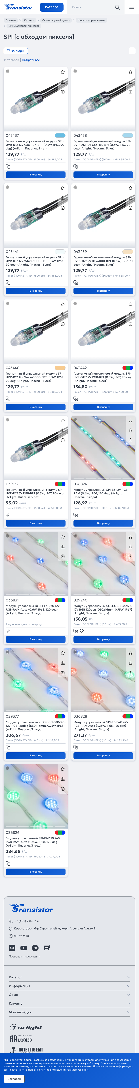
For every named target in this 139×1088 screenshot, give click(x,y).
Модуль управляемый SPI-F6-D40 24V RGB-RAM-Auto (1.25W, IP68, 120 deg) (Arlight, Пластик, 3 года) (100, 725)
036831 (12, 600)
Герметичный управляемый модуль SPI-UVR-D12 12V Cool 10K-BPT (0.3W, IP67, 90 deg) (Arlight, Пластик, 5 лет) (35, 144)
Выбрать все (31, 60)
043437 (12, 135)
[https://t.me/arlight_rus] (35, 948)
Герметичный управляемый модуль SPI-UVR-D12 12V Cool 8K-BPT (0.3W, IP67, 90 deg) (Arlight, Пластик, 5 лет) (102, 144)
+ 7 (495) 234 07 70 (27, 921)
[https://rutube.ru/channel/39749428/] (47, 948)
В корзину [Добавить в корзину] (36, 174)
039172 (12, 484)
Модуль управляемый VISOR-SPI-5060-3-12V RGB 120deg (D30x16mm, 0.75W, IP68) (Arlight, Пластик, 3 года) (36, 725)
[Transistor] (18, 6)
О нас (13, 995)
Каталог (51, 7)
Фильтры (15, 51)
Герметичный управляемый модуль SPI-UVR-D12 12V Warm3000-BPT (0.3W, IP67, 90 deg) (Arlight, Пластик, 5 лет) (35, 377)
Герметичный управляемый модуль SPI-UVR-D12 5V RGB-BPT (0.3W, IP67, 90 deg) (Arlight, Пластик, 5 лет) (35, 493)
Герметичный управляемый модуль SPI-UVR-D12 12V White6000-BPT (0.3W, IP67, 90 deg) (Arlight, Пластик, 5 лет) (35, 260)
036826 (13, 832)
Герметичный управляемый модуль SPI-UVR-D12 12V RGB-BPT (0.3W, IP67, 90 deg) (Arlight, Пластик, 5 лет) (103, 377)
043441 (12, 251)
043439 (80, 251)
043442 (80, 368)
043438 (80, 135)
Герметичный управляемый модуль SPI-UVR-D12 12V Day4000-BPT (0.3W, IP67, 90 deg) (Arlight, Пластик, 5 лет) (103, 260)
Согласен (14, 1079)
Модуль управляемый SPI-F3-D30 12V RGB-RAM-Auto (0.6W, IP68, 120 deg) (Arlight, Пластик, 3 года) (33, 609)
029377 (12, 716)
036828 (80, 716)
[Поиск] (117, 7)
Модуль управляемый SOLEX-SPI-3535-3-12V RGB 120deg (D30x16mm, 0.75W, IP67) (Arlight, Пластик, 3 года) (103, 609)
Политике (43, 1069)
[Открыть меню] (132, 7)
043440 (13, 368)
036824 (80, 484)
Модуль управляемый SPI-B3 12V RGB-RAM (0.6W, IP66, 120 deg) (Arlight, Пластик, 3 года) (101, 493)
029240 (80, 600)
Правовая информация (24, 956)
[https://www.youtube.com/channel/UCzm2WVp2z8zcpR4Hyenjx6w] (23, 948)
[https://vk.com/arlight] (12, 948)
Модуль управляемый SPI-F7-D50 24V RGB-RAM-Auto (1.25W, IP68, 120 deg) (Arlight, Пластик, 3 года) (33, 841)
